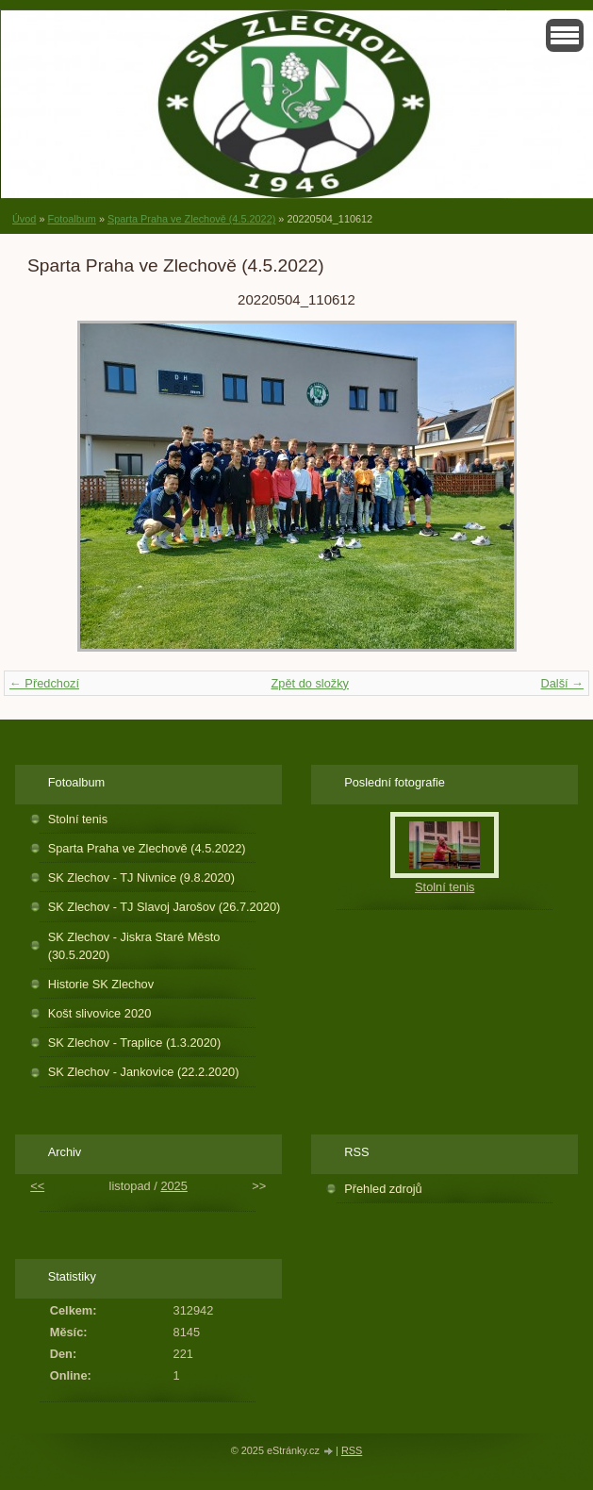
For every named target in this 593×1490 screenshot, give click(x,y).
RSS (351, 1450)
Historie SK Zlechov (101, 984)
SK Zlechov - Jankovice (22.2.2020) (143, 1072)
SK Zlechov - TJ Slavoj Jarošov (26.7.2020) (164, 907)
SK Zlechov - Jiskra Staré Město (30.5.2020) (134, 946)
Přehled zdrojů (383, 1189)
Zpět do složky (310, 683)
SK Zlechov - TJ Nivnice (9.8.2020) (141, 877)
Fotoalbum (71, 218)
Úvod (24, 218)
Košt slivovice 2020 (100, 1013)
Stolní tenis (77, 819)
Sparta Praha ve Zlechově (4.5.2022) (191, 218)
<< (37, 1186)
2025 (173, 1186)
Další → (562, 683)
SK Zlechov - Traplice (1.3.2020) (135, 1042)
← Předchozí (44, 683)
